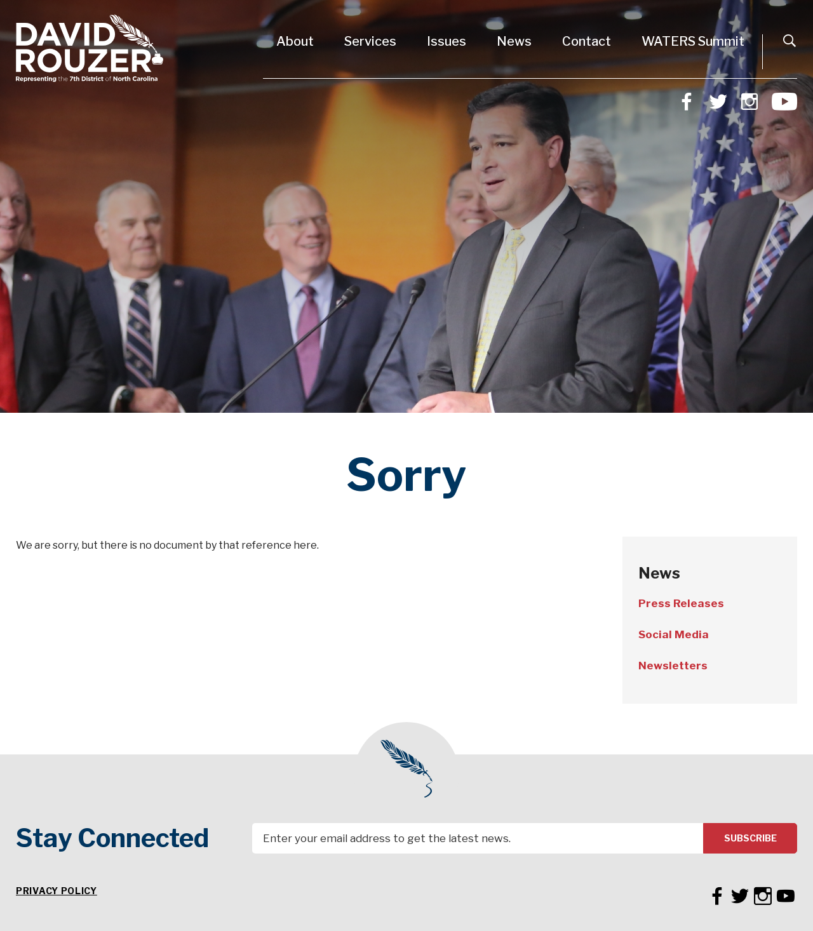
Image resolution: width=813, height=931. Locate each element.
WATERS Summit (693, 41)
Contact (586, 41)
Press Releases (681, 603)
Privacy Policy (56, 890)
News (514, 41)
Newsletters (673, 665)
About (295, 41)
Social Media (673, 634)
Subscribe (750, 838)
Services (370, 41)
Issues (446, 41)
